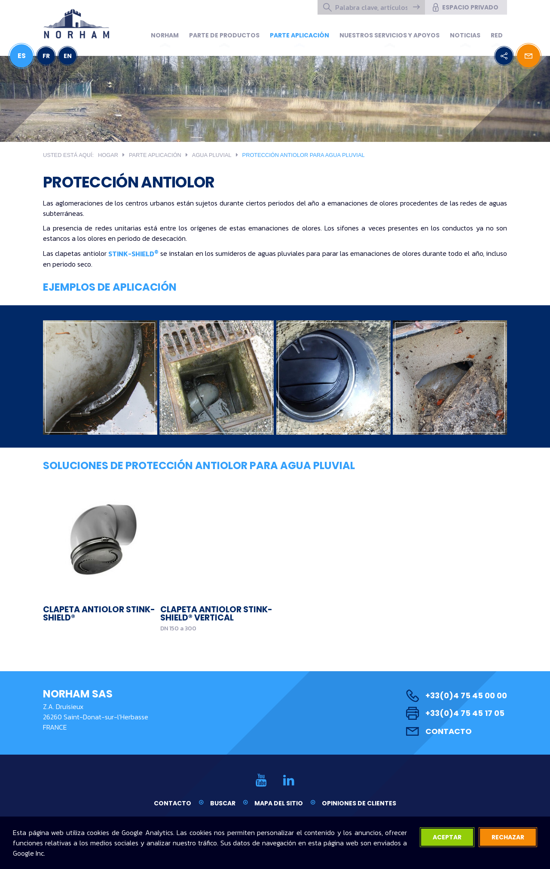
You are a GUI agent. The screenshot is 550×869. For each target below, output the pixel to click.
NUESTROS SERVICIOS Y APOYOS (389, 35)
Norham (165, 35)
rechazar (508, 837)
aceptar (447, 837)
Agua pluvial (212, 155)
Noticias (465, 35)
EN (68, 56)
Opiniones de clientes (359, 803)
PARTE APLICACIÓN (299, 35)
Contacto (439, 731)
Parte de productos (224, 35)
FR (46, 56)
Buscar (222, 803)
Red (497, 35)
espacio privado (464, 7)
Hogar (108, 155)
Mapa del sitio (278, 803)
